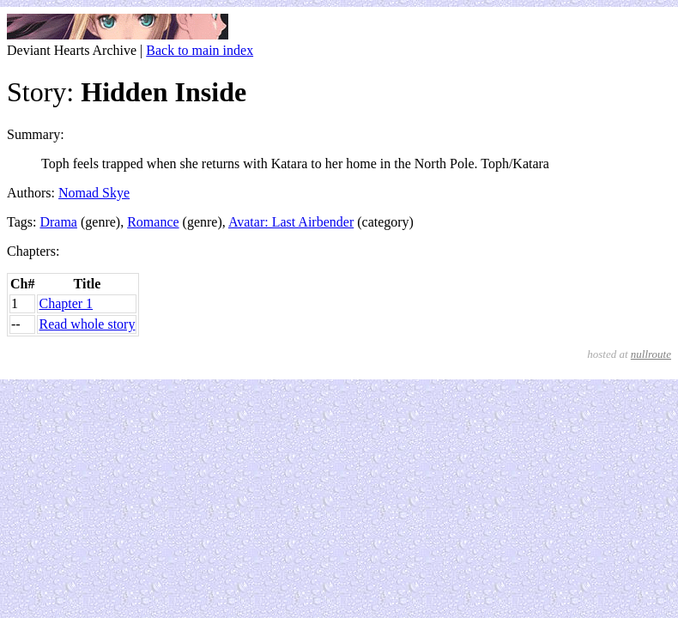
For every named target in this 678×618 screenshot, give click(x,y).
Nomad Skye (94, 192)
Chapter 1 (66, 303)
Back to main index (199, 50)
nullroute (651, 354)
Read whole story (87, 324)
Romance (153, 222)
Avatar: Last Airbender (291, 222)
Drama (58, 222)
